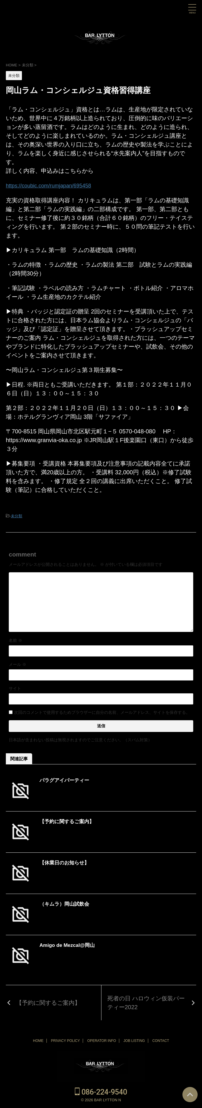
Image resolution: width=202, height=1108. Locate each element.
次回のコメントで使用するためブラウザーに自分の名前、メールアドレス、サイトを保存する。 (102, 712)
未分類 (16, 515)
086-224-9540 (101, 1092)
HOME (38, 1040)
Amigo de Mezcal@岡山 (68, 945)
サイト (15, 688)
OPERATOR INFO (101, 1040)
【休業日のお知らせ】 (65, 862)
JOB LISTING (134, 1040)
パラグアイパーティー (65, 780)
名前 (15, 640)
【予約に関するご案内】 (68, 821)
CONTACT (160, 1040)
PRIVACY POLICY (65, 1040)
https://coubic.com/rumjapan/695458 (53, 185)
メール (17, 664)
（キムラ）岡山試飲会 (65, 904)
